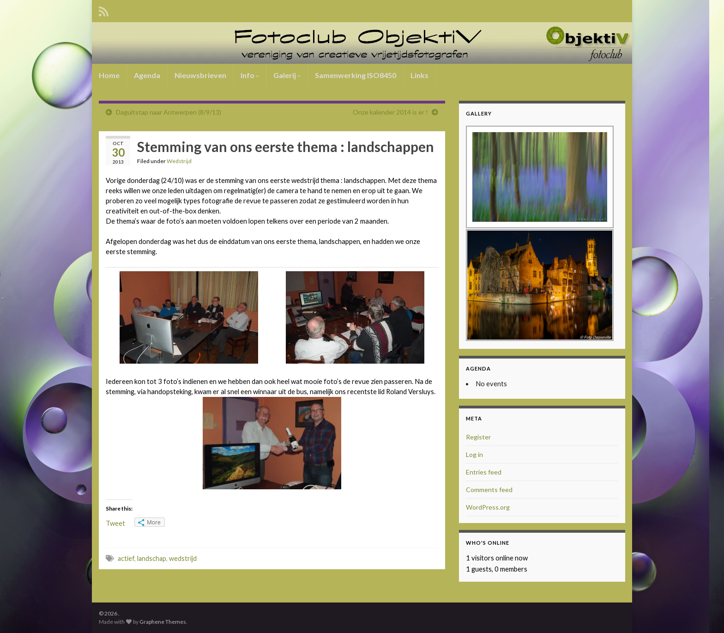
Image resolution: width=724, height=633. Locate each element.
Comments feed (489, 489)
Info (250, 75)
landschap (151, 558)
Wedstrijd (179, 161)
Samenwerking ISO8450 (355, 75)
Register (478, 437)
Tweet (115, 523)
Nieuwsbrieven (200, 75)
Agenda (147, 75)
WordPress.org (488, 507)
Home (109, 75)
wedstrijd (183, 558)
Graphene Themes (162, 621)
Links (419, 75)
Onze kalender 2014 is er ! (390, 112)
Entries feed (483, 472)
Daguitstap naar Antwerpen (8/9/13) (168, 112)
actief (126, 558)
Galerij (287, 75)
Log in (474, 454)
